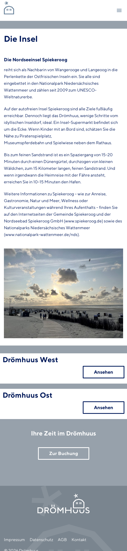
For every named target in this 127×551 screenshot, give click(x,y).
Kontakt (79, 539)
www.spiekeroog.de (83, 221)
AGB (62, 539)
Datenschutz (41, 539)
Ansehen (103, 372)
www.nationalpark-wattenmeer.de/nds (41, 234)
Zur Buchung (63, 453)
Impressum (14, 539)
